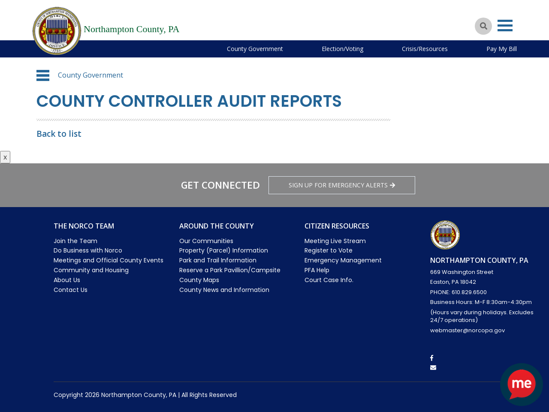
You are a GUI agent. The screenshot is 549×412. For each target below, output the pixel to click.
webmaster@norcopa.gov (467, 330)
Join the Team (75, 241)
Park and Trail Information (217, 260)
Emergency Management (343, 260)
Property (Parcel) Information (223, 250)
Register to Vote (329, 250)
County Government (255, 49)
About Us (67, 280)
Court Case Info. (329, 280)
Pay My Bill (501, 49)
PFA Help (317, 270)
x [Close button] (5, 157)
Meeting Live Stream (335, 241)
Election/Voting (342, 49)
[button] (42, 75)
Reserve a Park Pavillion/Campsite (230, 270)
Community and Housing (91, 270)
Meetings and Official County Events (108, 260)
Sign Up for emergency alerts (342, 185)
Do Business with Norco (88, 250)
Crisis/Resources (425, 49)
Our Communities (206, 241)
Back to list (58, 133)
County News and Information (224, 290)
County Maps (199, 280)
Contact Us (70, 290)
